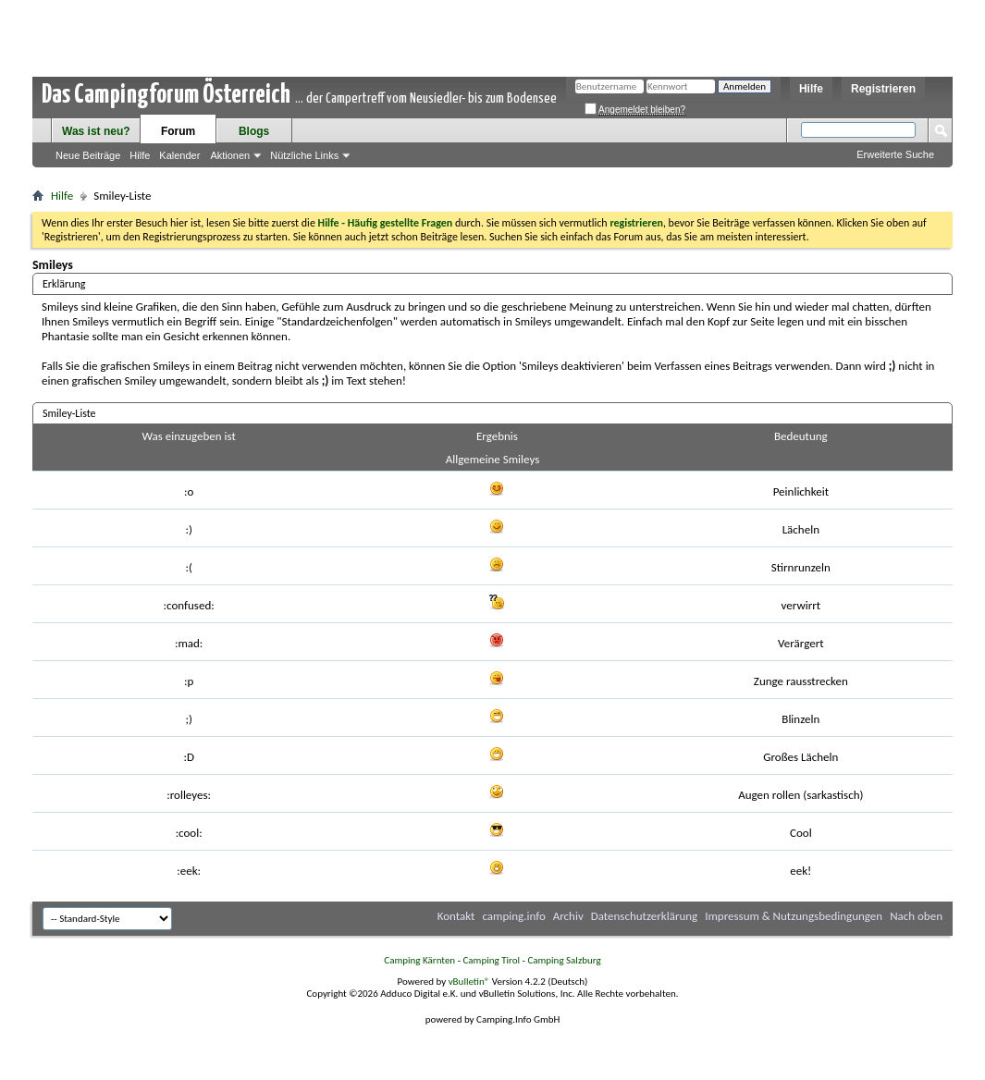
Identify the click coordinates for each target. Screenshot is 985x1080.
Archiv (568, 916)
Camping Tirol (491, 960)
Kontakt (456, 916)
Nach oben (916, 916)
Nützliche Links (304, 155)
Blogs (254, 131)
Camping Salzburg (563, 960)
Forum (178, 131)
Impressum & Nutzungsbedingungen (793, 916)
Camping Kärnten (419, 960)
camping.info (513, 916)
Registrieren (883, 88)
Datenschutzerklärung (644, 916)
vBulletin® (469, 982)
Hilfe (811, 88)
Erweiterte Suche (895, 154)
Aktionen (230, 155)
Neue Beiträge (87, 155)
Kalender (179, 155)
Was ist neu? (96, 131)
